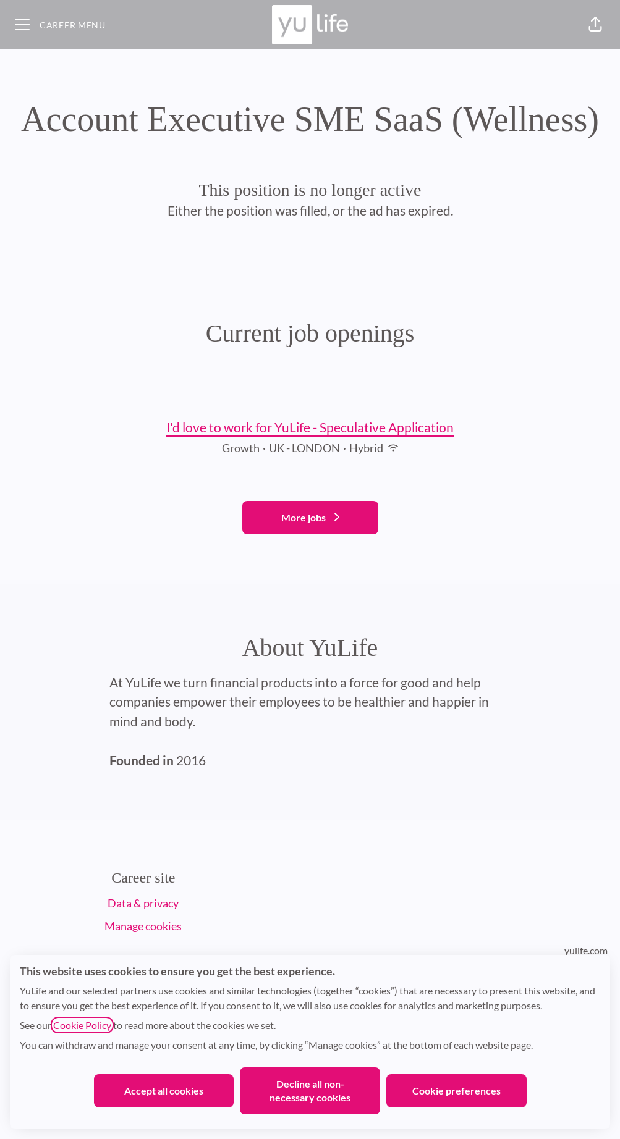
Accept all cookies (163, 1090)
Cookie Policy (82, 1025)
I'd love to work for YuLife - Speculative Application (310, 427)
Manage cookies (143, 926)
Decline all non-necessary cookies (310, 1090)
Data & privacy (143, 903)
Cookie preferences (456, 1090)
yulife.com (586, 950)
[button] (595, 24)
